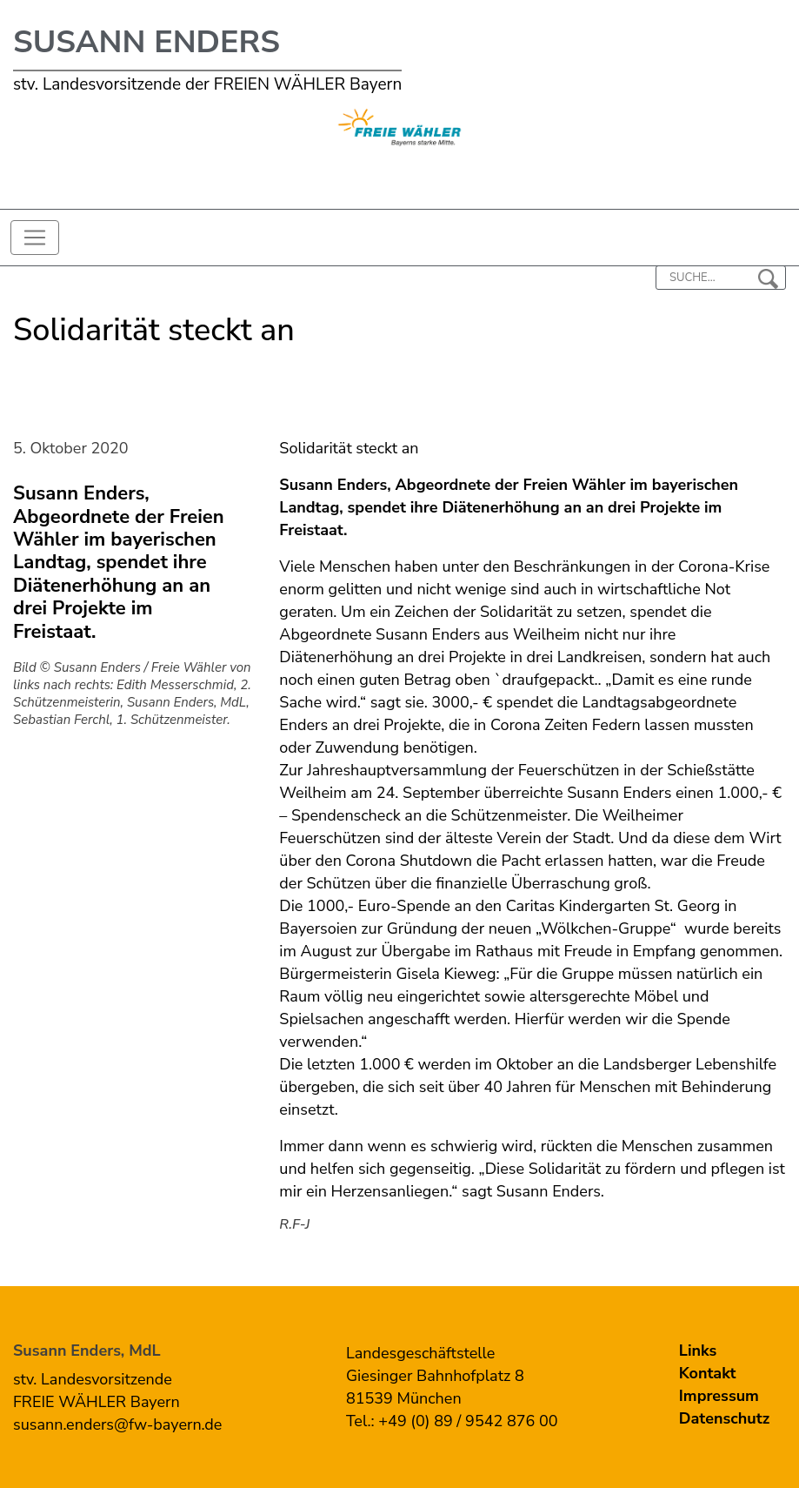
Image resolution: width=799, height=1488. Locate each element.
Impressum (719, 1395)
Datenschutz (724, 1418)
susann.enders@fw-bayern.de (117, 1424)
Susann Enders (146, 42)
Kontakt (707, 1373)
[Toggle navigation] (34, 237)
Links (698, 1350)
